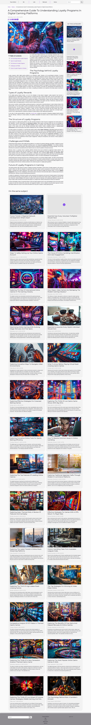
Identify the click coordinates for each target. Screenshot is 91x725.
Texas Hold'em (13, 2)
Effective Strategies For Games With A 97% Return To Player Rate (63, 513)
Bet (23, 2)
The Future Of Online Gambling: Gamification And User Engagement (73, 93)
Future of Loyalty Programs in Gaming (18, 68)
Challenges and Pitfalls (15, 65)
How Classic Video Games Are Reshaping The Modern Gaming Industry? (74, 130)
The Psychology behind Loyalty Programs (19, 58)
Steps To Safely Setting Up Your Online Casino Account (74, 75)
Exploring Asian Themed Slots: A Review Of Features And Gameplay (25, 513)
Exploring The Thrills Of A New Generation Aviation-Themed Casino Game (25, 661)
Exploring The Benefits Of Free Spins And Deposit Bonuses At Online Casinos (62, 624)
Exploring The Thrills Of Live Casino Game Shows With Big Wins (62, 402)
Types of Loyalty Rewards (16, 60)
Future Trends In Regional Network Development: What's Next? (74, 40)
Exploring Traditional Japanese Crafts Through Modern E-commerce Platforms (64, 476)
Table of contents (15, 56)
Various (55, 2)
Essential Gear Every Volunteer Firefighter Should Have (72, 58)
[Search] (73, 2)
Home (9, 6)
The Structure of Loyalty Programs (18, 63)
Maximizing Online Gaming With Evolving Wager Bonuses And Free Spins (25, 328)
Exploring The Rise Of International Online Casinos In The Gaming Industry (73, 111)
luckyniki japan (34, 113)
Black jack (45, 2)
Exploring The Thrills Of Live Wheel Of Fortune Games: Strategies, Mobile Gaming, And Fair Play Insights (26, 699)
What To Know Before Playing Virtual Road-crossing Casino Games (63, 365)
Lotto (34, 2)
